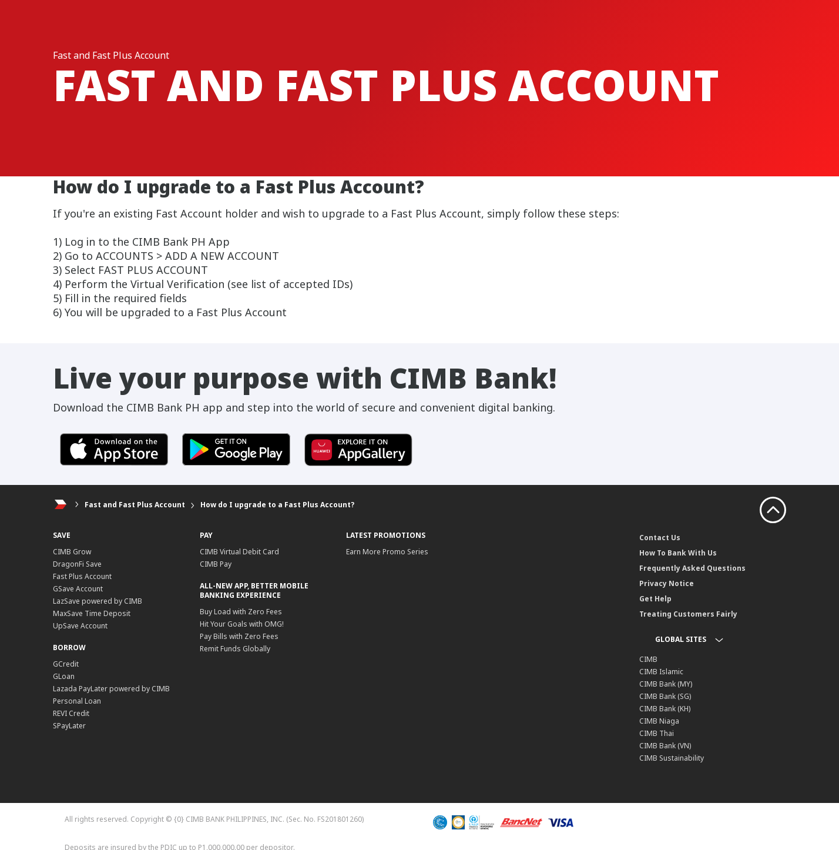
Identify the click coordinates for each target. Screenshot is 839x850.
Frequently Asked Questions (692, 568)
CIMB (648, 659)
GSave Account (78, 589)
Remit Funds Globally (235, 649)
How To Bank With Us (678, 553)
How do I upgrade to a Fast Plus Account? (277, 505)
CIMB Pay (215, 564)
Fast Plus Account (82, 576)
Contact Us (659, 538)
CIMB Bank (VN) (665, 746)
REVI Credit (71, 713)
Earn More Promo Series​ (387, 552)
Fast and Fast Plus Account (135, 505)
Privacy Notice (666, 583)
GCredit (66, 664)
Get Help (655, 599)
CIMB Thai (656, 733)
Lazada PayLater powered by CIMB (111, 689)
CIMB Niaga (659, 721)
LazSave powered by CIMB (97, 601)
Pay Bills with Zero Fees (239, 636)
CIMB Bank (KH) (664, 709)
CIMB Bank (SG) (665, 696)
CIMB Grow (72, 552)
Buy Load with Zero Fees (241, 612)
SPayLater (69, 726)
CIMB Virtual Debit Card (239, 552)
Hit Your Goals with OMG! (242, 624)
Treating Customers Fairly (688, 614)
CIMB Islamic (661, 672)
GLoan (64, 676)
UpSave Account (80, 626)
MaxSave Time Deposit (91, 613)
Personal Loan (77, 701)
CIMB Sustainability (671, 758)
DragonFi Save (77, 564)
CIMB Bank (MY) (665, 684)
